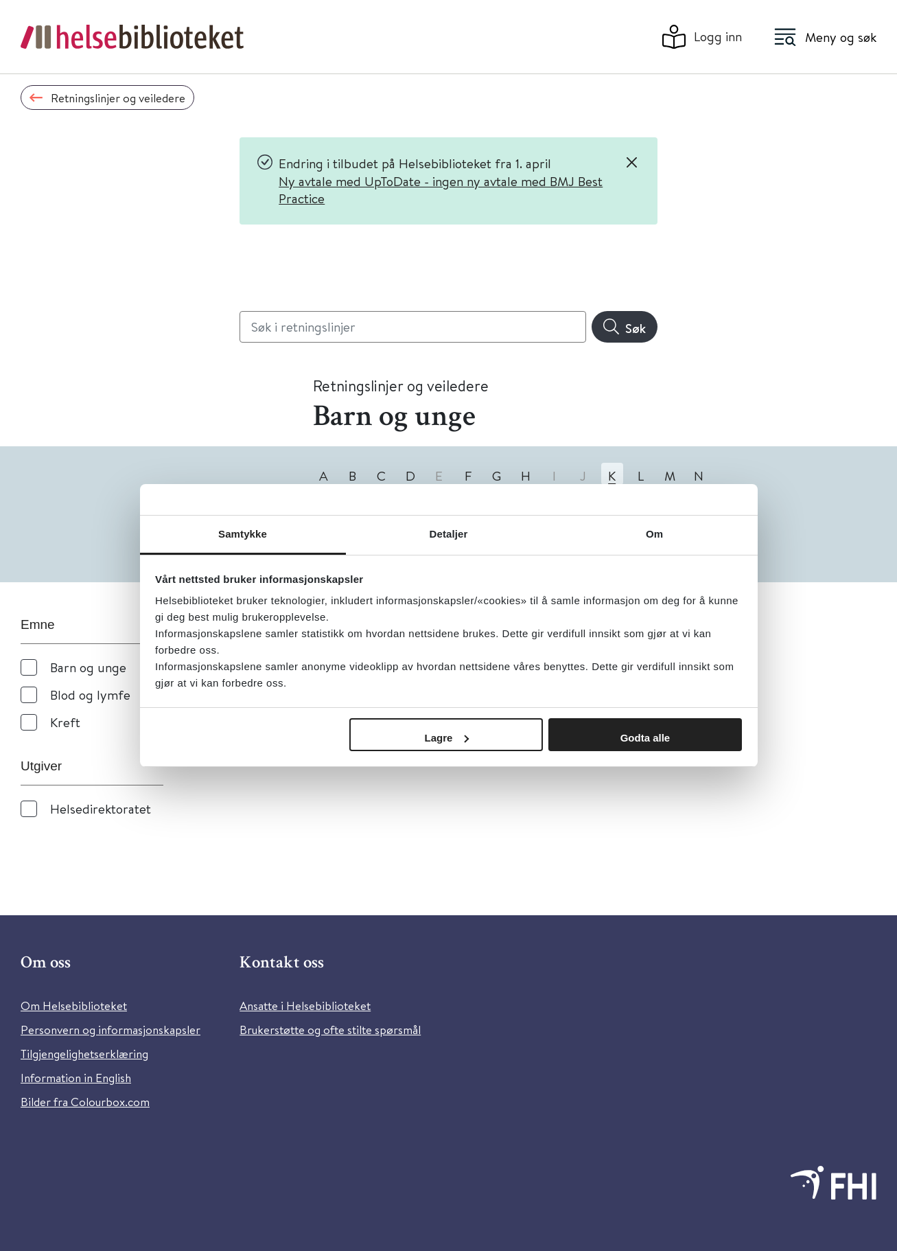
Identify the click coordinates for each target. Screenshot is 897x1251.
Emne (38, 624)
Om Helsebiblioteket (74, 1005)
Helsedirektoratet (100, 808)
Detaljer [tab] (449, 534)
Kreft (65, 722)
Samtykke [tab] (242, 534)
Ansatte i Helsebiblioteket (305, 1005)
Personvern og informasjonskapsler (110, 1029)
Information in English (76, 1078)
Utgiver (41, 766)
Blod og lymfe (90, 694)
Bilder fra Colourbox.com (85, 1102)
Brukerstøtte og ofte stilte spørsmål (330, 1029)
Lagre (447, 738)
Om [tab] (654, 534)
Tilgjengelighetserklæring (84, 1053)
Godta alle (645, 738)
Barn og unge (88, 667)
